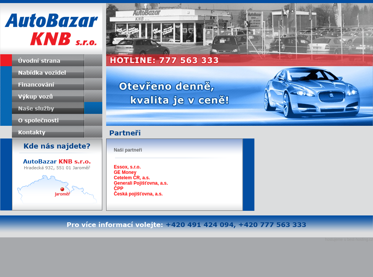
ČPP (118, 188)
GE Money (125, 172)
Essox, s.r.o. (127, 167)
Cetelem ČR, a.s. (132, 177)
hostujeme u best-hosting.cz (349, 239)
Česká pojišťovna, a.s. (138, 194)
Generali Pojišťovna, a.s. (141, 183)
